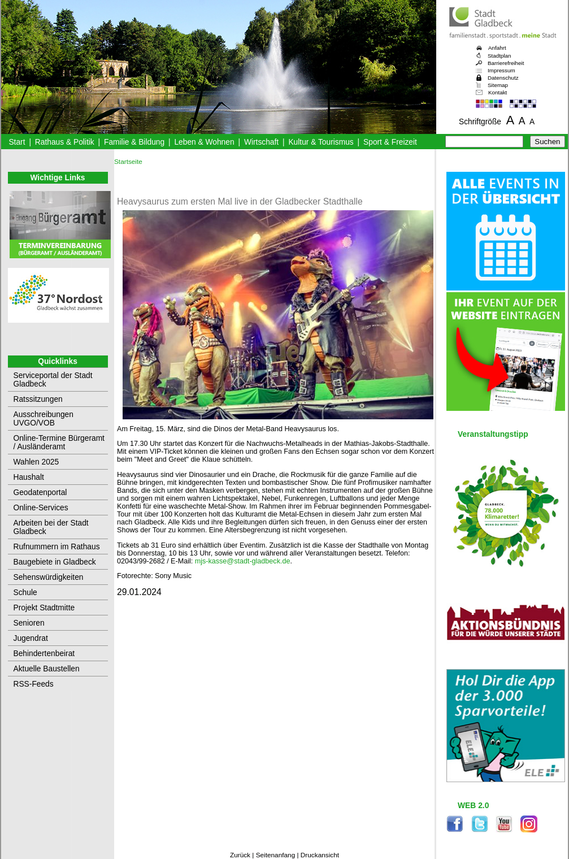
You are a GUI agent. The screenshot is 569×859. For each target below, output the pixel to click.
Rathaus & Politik (64, 142)
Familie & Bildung (134, 142)
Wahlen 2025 (36, 462)
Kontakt (497, 92)
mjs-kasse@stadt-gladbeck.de (242, 561)
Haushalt (29, 477)
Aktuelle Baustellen (47, 669)
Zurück (240, 855)
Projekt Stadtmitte (44, 608)
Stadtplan (499, 56)
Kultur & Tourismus (320, 142)
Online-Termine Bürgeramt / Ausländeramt (59, 442)
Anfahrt (497, 48)
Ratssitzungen (38, 399)
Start (16, 142)
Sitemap (498, 85)
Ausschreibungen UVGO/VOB (43, 418)
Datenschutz (503, 78)
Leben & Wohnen (204, 142)
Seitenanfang (276, 855)
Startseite (128, 162)
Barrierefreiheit (506, 63)
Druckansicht (320, 855)
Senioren (29, 623)
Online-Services (41, 508)
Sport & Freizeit (390, 142)
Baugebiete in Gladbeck (55, 562)
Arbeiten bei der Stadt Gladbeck (51, 527)
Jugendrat (31, 638)
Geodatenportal (40, 492)
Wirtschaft (261, 142)
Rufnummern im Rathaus (57, 547)
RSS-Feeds (34, 684)
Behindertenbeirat (44, 653)
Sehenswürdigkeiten (49, 577)
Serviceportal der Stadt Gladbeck (53, 379)
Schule (25, 592)
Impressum (501, 70)
